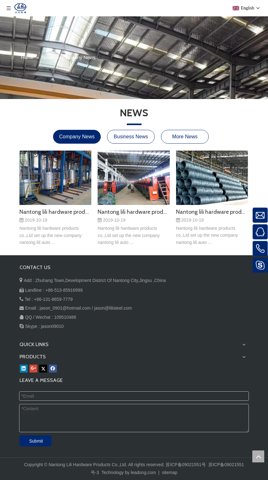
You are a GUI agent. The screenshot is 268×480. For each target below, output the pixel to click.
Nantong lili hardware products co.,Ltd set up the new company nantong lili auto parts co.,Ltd (55, 211)
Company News (77, 136)
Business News (131, 136)
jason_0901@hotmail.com (65, 308)
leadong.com (143, 472)
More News (185, 136)
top (258, 456)
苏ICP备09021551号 (186, 464)
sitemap (169, 472)
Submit (36, 441)
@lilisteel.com (118, 308)
